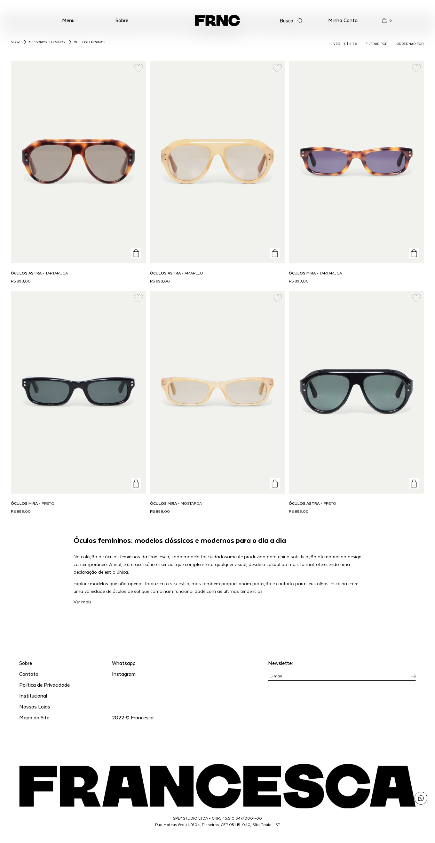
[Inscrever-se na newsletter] (413, 676)
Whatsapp (124, 663)
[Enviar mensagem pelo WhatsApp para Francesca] (421, 798)
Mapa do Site (34, 717)
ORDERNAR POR (410, 43)
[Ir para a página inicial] (217, 20)
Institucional (33, 696)
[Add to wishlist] (138, 68)
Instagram (124, 674)
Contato (28, 674)
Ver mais (82, 601)
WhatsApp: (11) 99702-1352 (217, 6)
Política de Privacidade (44, 685)
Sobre (121, 20)
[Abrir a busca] (291, 20)
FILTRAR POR (377, 43)
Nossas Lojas (34, 706)
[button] (68, 20)
